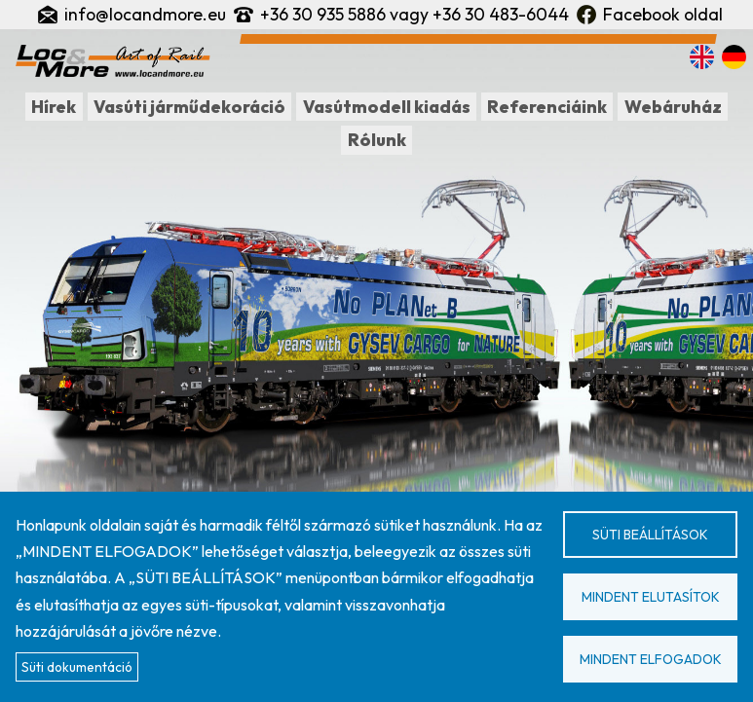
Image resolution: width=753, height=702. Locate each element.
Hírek (53, 106)
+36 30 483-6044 (501, 14)
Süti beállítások (650, 534)
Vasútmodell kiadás (387, 106)
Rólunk (377, 140)
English (702, 57)
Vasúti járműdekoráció (189, 106)
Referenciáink (547, 106)
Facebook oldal (663, 14)
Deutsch (734, 57)
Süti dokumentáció (76, 667)
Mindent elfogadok (651, 659)
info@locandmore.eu (145, 14)
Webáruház (673, 106)
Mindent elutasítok (651, 597)
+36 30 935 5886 (323, 14)
